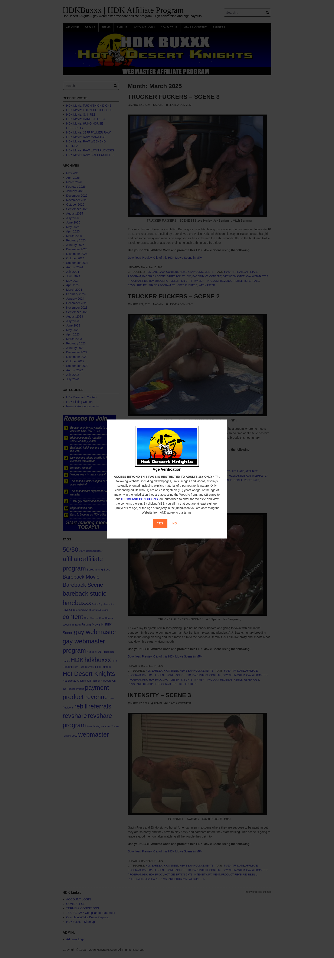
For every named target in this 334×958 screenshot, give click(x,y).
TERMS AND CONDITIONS (139, 499)
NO (174, 523)
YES (160, 523)
